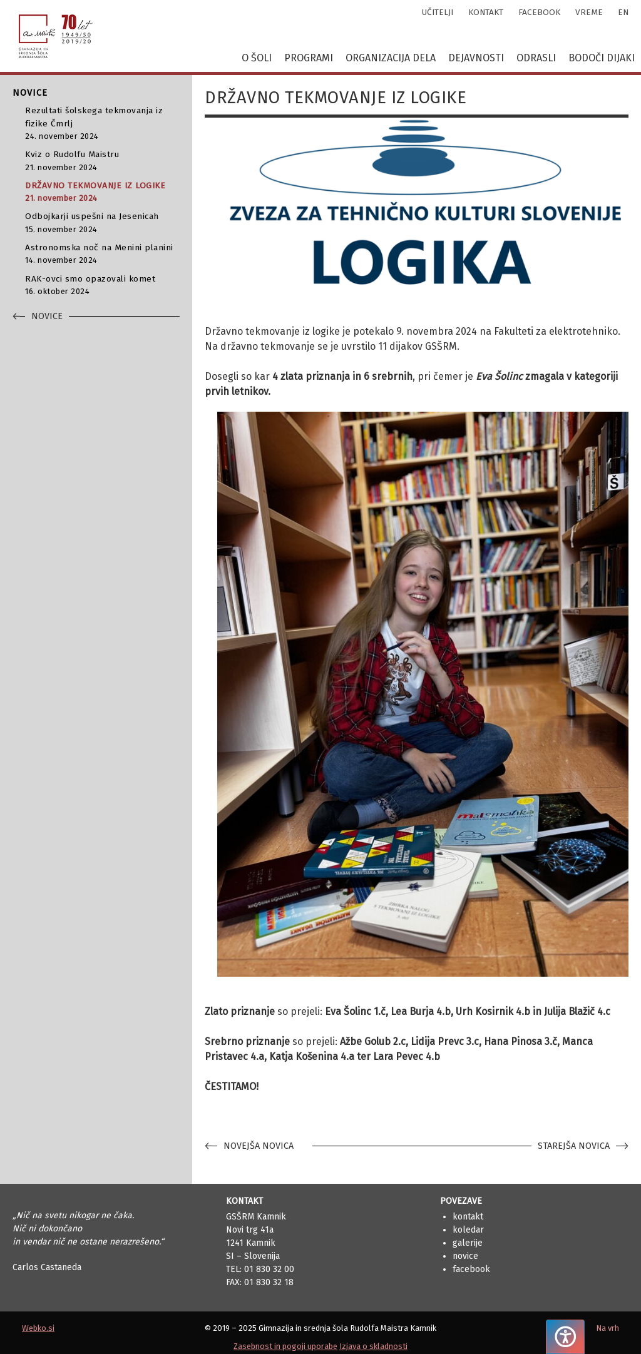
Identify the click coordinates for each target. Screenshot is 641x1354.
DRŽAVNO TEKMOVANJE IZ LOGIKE (102, 192)
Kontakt (468, 1216)
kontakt (485, 12)
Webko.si (38, 1328)
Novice (465, 1256)
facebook (539, 12)
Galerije (468, 1243)
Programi (308, 58)
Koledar (468, 1229)
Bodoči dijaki (601, 58)
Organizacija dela (391, 58)
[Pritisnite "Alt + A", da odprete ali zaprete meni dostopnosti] (565, 1337)
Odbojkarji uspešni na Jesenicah (102, 223)
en (623, 12)
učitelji (437, 12)
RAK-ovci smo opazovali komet (102, 285)
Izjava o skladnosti (373, 1346)
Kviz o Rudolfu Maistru (102, 161)
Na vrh (607, 1328)
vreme (589, 12)
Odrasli (536, 58)
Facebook (471, 1269)
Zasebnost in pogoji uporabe (285, 1346)
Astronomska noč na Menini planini (102, 254)
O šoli (257, 58)
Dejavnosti (476, 58)
